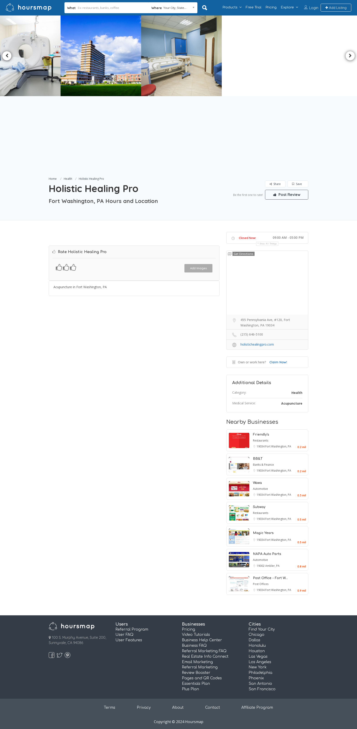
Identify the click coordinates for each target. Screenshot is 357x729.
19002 (261, 566)
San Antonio (260, 684)
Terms (109, 708)
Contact (212, 708)
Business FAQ (194, 646)
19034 (261, 446)
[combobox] (173, 8)
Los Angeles (260, 662)
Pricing (271, 7)
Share (275, 184)
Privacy (144, 708)
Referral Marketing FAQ (204, 651)
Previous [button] (7, 56)
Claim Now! (278, 362)
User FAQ (124, 635)
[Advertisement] (178, 142)
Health (68, 179)
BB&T (258, 458)
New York (258, 667)
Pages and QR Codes (202, 678)
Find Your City (262, 629)
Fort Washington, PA (278, 446)
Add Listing (336, 7)
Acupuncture (291, 403)
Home (53, 179)
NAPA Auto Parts (267, 554)
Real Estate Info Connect (205, 657)
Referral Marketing (200, 667)
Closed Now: (247, 238)
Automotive (260, 489)
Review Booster (196, 673)
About (178, 708)
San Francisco (262, 689)
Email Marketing (197, 662)
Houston (257, 651)
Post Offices (260, 584)
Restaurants (260, 440)
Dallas (254, 640)
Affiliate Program (257, 708)
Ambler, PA (272, 566)
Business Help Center (202, 640)
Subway (259, 507)
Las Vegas (258, 657)
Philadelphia (260, 673)
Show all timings (268, 243)
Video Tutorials (196, 635)
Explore (287, 7)
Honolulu (257, 646)
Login (313, 7)
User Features (128, 640)
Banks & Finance (263, 465)
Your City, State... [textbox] (174, 8)
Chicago (256, 635)
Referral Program (131, 629)
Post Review (286, 194)
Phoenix (256, 678)
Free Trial (253, 7)
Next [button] (350, 56)
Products (229, 7)
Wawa (257, 483)
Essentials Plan (196, 684)
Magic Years (263, 533)
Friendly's (261, 434)
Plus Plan (190, 689)
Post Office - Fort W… (270, 578)
